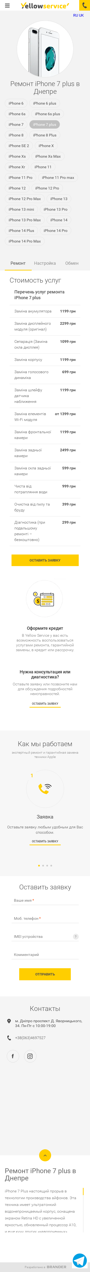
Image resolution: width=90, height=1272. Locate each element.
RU (75, 15)
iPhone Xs (17, 156)
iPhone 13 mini (21, 209)
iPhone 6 (16, 103)
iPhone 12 (17, 188)
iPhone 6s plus (47, 114)
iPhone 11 (43, 167)
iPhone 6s (17, 114)
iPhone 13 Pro (55, 209)
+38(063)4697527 (30, 1037)
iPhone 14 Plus (21, 230)
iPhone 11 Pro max (58, 177)
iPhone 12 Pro (47, 188)
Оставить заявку (45, 560)
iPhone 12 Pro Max (25, 198)
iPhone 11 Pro (20, 177)
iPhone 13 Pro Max (25, 220)
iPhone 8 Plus (44, 135)
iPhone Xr (17, 167)
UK (81, 15)
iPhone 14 (58, 220)
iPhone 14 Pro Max (25, 241)
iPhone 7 (16, 124)
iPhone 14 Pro (55, 230)
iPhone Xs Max (48, 156)
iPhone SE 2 (19, 145)
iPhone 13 (58, 198)
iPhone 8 (16, 135)
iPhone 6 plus (44, 103)
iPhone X (46, 145)
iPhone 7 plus (44, 124)
